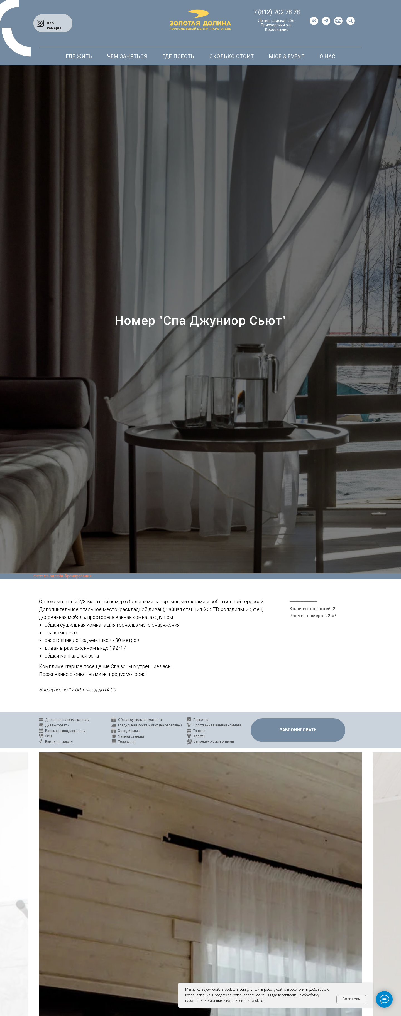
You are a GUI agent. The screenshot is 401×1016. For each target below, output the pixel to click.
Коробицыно (276, 29)
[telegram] (326, 21)
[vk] (314, 21)
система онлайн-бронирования (62, 576)
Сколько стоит (231, 56)
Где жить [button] (79, 56)
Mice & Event (287, 56)
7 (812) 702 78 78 (276, 12)
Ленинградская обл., (277, 20)
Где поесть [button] (178, 56)
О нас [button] (328, 56)
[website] (338, 21)
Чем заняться (127, 56)
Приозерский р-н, (276, 25)
